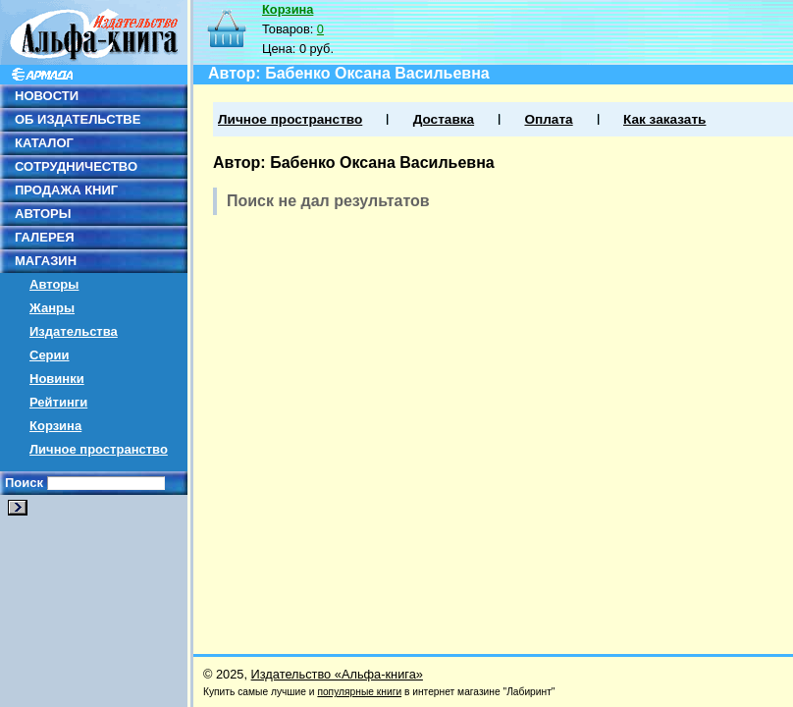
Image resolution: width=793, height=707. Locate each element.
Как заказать (664, 119)
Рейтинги (58, 402)
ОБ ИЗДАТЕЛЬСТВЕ (77, 119)
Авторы (54, 284)
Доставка (443, 119)
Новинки (56, 378)
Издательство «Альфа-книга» (337, 674)
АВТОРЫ (43, 213)
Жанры (52, 307)
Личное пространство (98, 449)
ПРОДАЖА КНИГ (66, 190)
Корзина (55, 425)
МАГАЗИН (46, 260)
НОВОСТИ (47, 95)
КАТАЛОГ (44, 143)
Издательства (73, 331)
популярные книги (359, 691)
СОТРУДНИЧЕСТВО (76, 166)
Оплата (548, 119)
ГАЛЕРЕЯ (45, 237)
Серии (49, 355)
